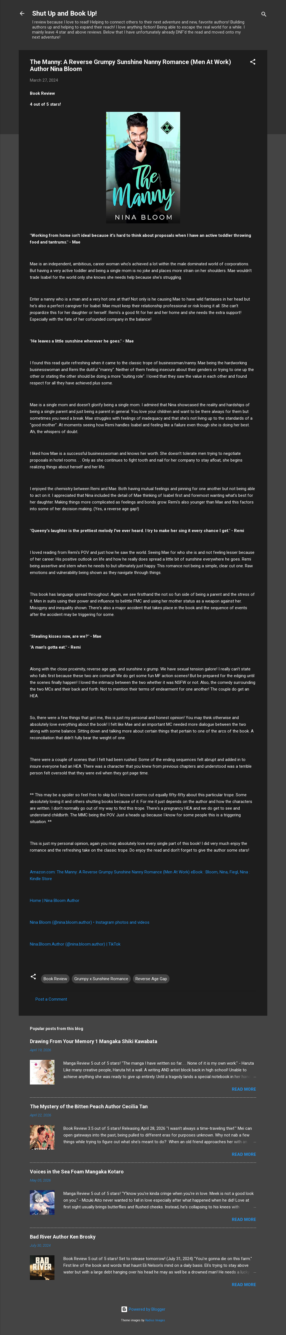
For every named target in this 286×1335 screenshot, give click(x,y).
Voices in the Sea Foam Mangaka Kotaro (77, 1172)
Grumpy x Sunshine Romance (101, 978)
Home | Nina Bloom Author (54, 900)
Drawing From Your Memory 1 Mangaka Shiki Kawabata (93, 1041)
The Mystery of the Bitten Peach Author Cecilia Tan (89, 1106)
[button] (252, 62)
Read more (244, 1089)
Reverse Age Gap (151, 978)
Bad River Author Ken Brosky (63, 1237)
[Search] (264, 15)
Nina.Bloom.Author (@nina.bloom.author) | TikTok (75, 944)
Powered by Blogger (143, 1309)
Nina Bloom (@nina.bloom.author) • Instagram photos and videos (89, 922)
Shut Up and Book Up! (64, 13)
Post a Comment (51, 999)
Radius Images (155, 1320)
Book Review (55, 978)
